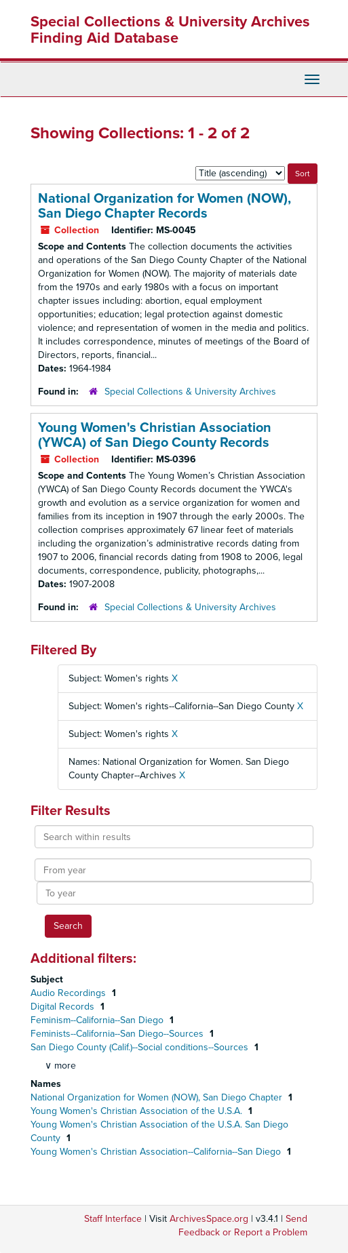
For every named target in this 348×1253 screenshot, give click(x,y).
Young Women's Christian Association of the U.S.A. (138, 1111)
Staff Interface (113, 1219)
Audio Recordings (70, 993)
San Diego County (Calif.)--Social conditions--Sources (141, 1047)
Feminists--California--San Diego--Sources (118, 1033)
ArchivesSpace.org (209, 1219)
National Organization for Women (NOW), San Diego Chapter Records (164, 206)
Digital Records (64, 1006)
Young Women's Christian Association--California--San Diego (157, 1151)
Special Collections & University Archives (190, 391)
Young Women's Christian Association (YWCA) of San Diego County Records (154, 435)
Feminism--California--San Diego (98, 1020)
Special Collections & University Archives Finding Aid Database (170, 30)
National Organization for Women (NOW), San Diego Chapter (158, 1097)
